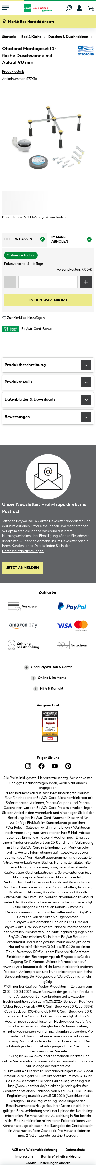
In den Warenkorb (48, 300)
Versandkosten (81, 778)
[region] (48, 136)
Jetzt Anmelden (22, 568)
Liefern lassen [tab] (25, 241)
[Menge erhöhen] (86, 282)
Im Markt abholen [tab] (72, 240)
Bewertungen (48, 417)
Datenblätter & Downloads (48, 400)
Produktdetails (13, 71)
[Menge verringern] (10, 282)
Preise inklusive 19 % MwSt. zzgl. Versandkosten (34, 217)
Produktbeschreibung (48, 365)
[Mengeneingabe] (48, 282)
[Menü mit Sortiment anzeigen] (5, 8)
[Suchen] (69, 8)
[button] (31, 22)
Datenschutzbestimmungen (23, 551)
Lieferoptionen (74, 1157)
